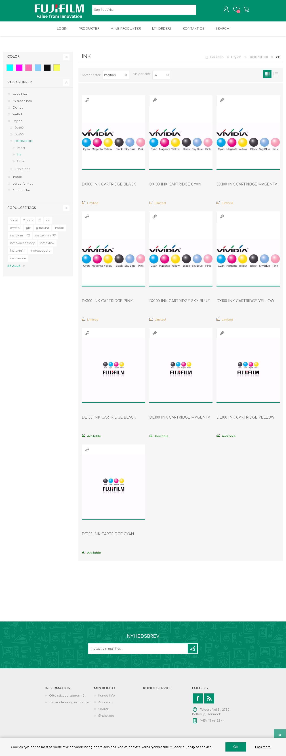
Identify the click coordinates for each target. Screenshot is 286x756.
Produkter (20, 97)
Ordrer (103, 712)
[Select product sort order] (116, 78)
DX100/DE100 (24, 144)
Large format (23, 186)
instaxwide (18, 261)
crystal (15, 231)
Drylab (18, 124)
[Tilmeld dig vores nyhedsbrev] (138, 652)
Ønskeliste (106, 718)
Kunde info (106, 698)
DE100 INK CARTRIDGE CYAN (108, 537)
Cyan (10, 71)
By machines (22, 104)
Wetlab (18, 117)
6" (39, 223)
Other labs (22, 172)
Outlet (18, 110)
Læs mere (263, 747)
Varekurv (242, 11)
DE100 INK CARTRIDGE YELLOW (245, 421)
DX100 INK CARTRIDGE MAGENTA (247, 187)
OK (235, 747)
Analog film (21, 193)
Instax (17, 180)
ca (48, 223)
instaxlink (47, 246)
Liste (275, 77)
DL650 (19, 137)
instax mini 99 (45, 238)
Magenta (19, 71)
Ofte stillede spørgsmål (67, 698)
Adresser (105, 705)
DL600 (19, 131)
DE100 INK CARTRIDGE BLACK (109, 421)
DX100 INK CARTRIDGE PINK (107, 304)
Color (13, 59)
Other (21, 164)
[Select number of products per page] (161, 78)
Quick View (87, 103)
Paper (21, 151)
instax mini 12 (20, 238)
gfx (28, 231)
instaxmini (17, 253)
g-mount (42, 231)
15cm (14, 223)
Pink (28, 71)
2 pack (28, 223)
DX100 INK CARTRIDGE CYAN (175, 187)
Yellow (57, 71)
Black (47, 71)
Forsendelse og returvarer (69, 705)
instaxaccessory (22, 246)
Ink (19, 157)
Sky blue (38, 71)
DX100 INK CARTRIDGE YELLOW (245, 304)
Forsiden (217, 60)
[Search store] (144, 11)
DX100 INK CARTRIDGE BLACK (109, 187)
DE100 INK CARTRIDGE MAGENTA (179, 421)
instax (59, 231)
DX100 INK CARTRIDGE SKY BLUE (179, 304)
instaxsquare (40, 253)
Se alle (13, 269)
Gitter (267, 77)
